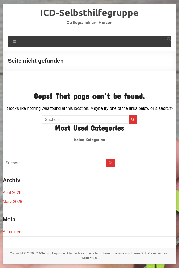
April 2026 (12, 192)
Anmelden (12, 232)
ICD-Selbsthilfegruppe (89, 12)
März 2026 (12, 201)
